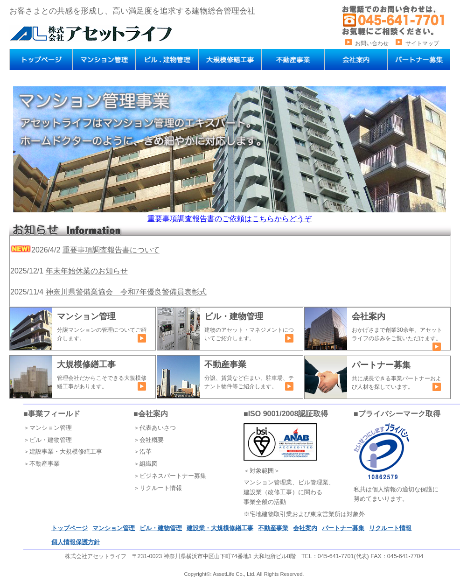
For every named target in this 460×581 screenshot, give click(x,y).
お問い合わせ (372, 43)
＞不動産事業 (41, 463)
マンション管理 (113, 528)
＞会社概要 (148, 439)
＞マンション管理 (47, 427)
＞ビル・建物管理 (47, 439)
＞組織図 (145, 463)
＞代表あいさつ (154, 427)
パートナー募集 (343, 528)
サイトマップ (422, 43)
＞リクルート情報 (157, 487)
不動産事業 (273, 528)
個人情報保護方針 (75, 542)
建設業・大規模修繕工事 (220, 528)
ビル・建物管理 (160, 528)
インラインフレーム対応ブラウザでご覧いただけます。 (230, 271)
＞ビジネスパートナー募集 (169, 475)
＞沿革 (142, 451)
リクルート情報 (390, 528)
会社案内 (305, 528)
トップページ (69, 528)
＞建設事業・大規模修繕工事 (62, 451)
